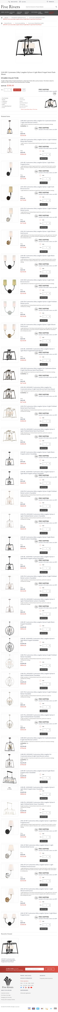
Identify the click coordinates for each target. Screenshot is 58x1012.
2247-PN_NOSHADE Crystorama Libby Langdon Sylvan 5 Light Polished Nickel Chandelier (37, 716)
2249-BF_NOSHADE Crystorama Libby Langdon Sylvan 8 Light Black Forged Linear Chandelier (37, 788)
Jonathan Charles (19, 13)
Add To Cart (44, 158)
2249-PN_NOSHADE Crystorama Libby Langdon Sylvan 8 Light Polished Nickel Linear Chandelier (37, 803)
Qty (2, 89)
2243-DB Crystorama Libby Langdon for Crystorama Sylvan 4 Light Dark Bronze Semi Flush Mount (38, 369)
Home (2, 12)
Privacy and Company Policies (8, 999)
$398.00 (10, 85)
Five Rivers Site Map (5, 995)
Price (21, 131)
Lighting (7, 12)
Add (43, 151)
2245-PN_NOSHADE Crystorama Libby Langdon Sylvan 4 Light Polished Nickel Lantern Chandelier (37, 600)
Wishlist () (50, 1)
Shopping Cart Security (6, 997)
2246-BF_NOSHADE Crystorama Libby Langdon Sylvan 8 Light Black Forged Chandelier (37, 639)
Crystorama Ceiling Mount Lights (37, 17)
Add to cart (17, 89)
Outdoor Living (12, 13)
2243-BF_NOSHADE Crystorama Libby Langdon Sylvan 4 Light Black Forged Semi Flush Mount (37, 349)
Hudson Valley (27, 13)
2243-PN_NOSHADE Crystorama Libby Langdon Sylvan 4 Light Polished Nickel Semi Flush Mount (37, 430)
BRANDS (46, 12)
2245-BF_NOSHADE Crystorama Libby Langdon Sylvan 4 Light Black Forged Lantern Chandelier (37, 557)
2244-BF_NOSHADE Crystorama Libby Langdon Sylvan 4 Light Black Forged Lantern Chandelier (37, 472)
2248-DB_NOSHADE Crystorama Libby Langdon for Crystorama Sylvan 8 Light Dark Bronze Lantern (35, 755)
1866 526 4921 (13, 1)
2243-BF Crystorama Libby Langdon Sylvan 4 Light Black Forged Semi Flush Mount (8, 960)
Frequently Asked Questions (46, 978)
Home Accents (40, 13)
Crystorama (34, 12)
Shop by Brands (8, 23)
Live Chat (22, 1)
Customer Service (51, 13)
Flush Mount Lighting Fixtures (19, 17)
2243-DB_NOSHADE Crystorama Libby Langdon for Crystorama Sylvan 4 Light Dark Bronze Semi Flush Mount (37, 388)
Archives (42, 975)
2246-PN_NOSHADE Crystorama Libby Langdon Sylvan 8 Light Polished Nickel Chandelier (37, 674)
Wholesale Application (25, 993)
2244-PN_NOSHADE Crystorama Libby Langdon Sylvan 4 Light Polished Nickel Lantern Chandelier (37, 515)
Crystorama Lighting (20, 23)
